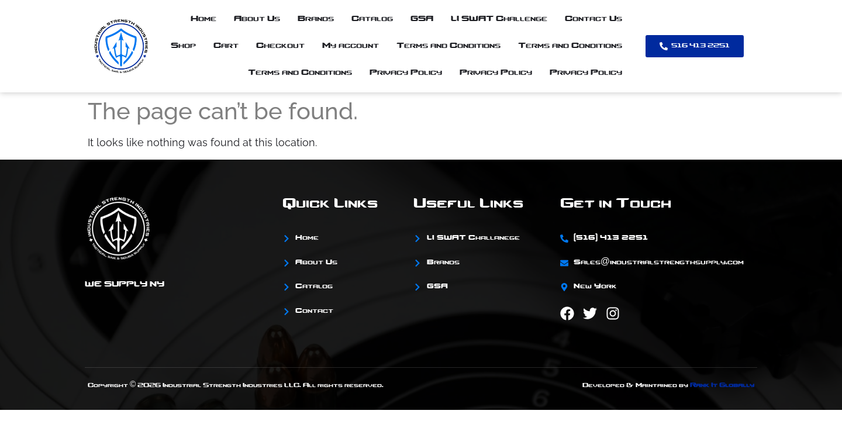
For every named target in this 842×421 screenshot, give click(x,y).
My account (350, 46)
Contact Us (593, 19)
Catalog (372, 19)
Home (203, 19)
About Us (257, 19)
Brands (316, 19)
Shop (183, 46)
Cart (226, 46)
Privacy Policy (406, 72)
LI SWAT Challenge (499, 19)
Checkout (280, 46)
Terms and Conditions (448, 46)
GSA (421, 19)
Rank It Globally (722, 386)
